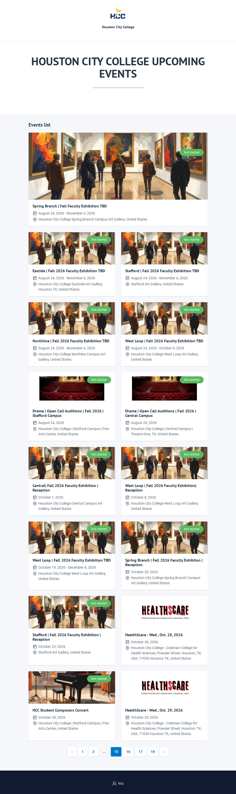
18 (153, 752)
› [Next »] (164, 752)
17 (141, 752)
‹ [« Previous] (71, 752)
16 (128, 752)
